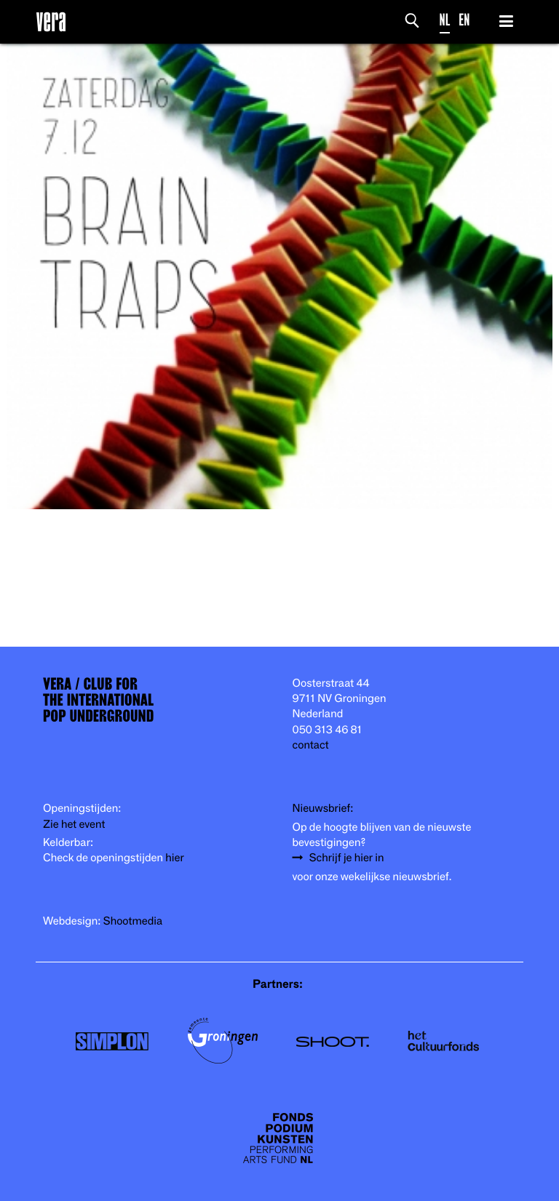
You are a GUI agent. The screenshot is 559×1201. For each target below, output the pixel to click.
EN (464, 20)
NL (445, 20)
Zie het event (74, 824)
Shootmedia (133, 921)
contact (311, 745)
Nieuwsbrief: (323, 808)
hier (174, 858)
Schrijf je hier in (346, 858)
